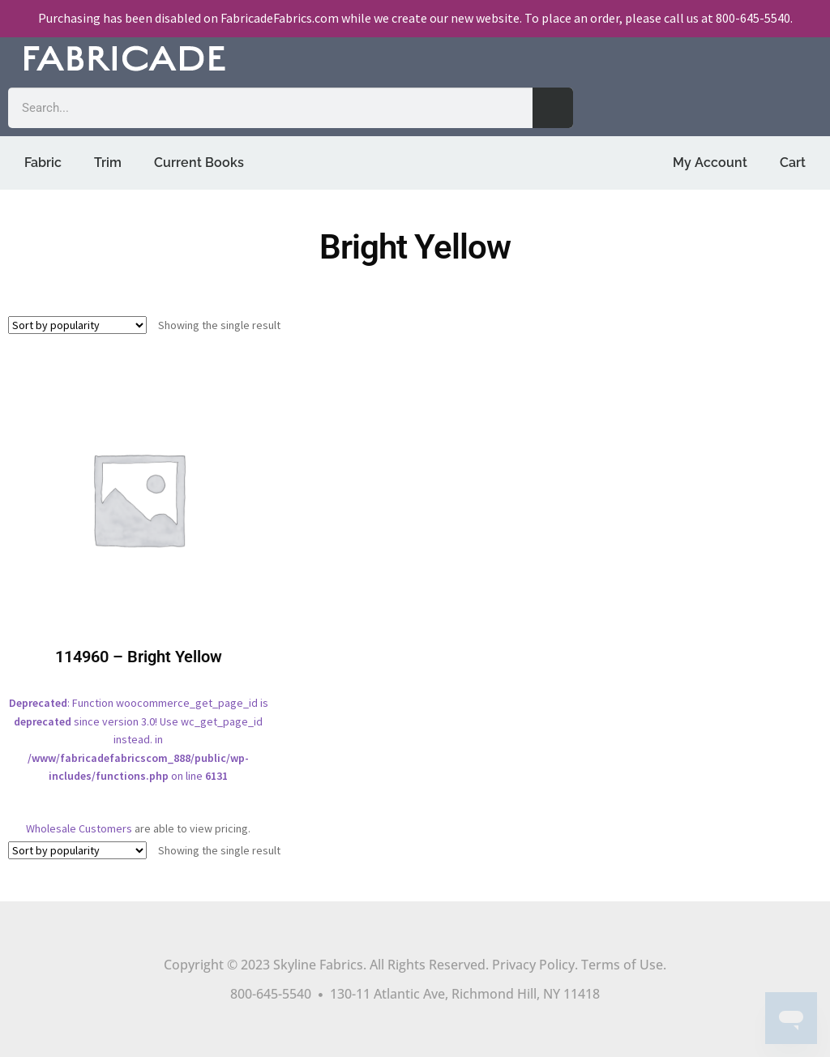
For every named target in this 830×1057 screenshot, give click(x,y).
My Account (710, 162)
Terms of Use (622, 965)
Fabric (43, 162)
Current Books (199, 162)
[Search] (553, 108)
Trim (108, 162)
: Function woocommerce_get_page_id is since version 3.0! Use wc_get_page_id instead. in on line (138, 587)
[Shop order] (77, 325)
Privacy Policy (533, 965)
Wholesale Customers (79, 828)
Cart (793, 162)
